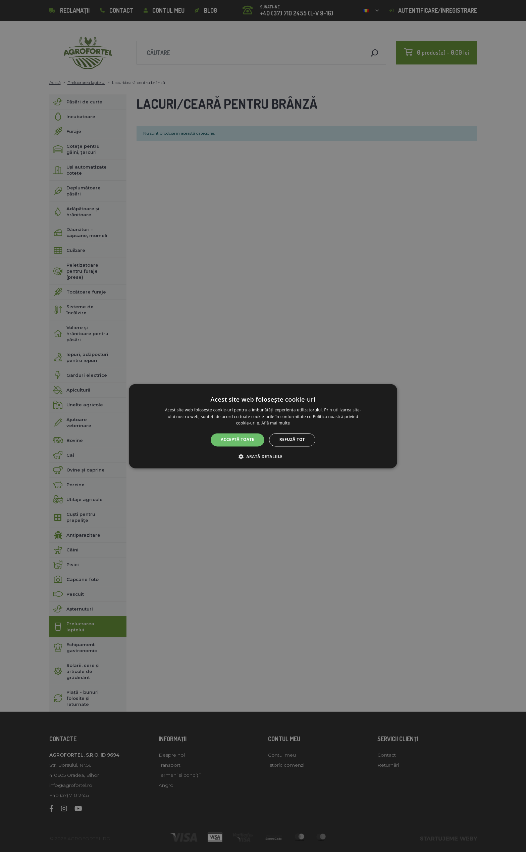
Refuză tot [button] (292, 440)
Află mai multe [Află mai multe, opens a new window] (275, 423)
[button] (263, 456)
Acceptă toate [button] (237, 440)
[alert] (263, 426)
